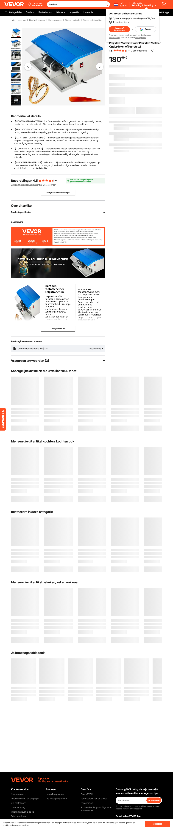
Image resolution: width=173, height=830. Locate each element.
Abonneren (153, 800)
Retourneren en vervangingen (25, 798)
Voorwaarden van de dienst (94, 798)
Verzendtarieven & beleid (22, 811)
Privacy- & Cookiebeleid (132, 809)
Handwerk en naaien (37, 20)
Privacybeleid (87, 803)
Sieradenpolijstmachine (92, 20)
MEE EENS (157, 824)
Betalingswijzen (18, 816)
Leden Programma (55, 794)
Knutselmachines (55, 20)
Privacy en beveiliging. (21, 825)
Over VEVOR (87, 794)
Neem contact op (19, 794)
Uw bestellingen (18, 803)
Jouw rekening (18, 807)
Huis (12, 20)
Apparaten (22, 20)
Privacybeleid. (140, 37)
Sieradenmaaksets (72, 20)
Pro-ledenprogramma (56, 798)
